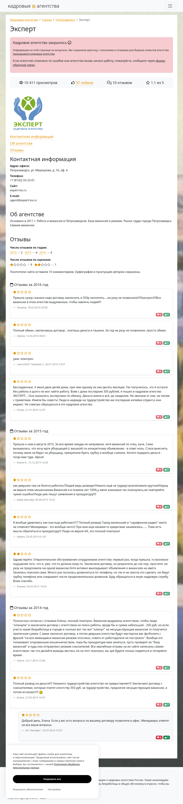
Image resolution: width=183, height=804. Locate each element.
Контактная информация (31, 136)
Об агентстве (21, 143)
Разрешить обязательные (28, 789)
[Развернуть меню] (170, 5)
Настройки (54, 789)
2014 (13, 252)
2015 (28, 252)
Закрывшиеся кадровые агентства (34, 54)
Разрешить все (52, 779)
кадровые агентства (33, 6)
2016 (42, 252)
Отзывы (17, 150)
